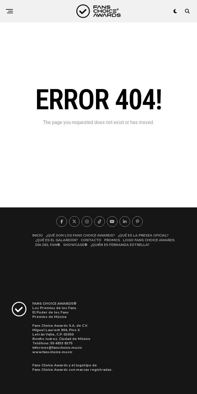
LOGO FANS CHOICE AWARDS (149, 240)
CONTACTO (91, 240)
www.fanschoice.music (52, 352)
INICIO (37, 235)
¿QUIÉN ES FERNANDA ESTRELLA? (119, 244)
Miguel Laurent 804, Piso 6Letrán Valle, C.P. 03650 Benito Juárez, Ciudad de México (61, 334)
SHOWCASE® (75, 244)
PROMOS (112, 240)
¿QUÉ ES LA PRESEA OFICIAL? (143, 235)
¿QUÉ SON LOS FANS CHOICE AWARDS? (80, 235)
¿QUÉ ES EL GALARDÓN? (56, 240)
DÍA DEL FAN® (47, 244)
